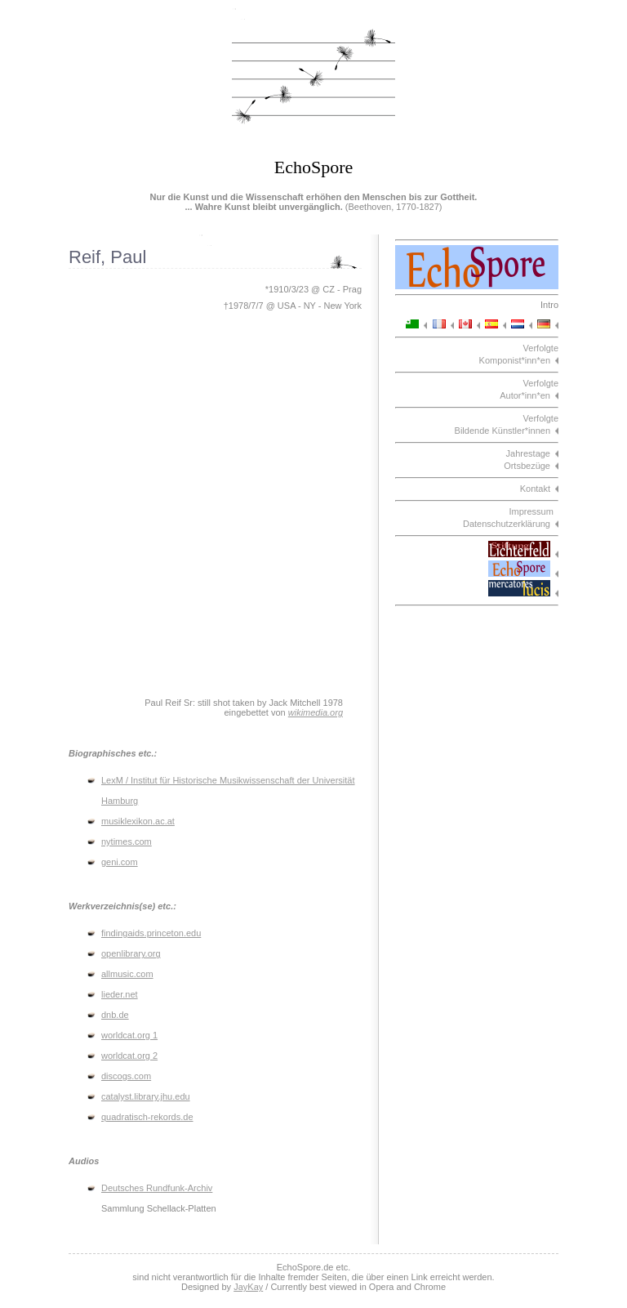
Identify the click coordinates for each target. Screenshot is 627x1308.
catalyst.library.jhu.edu (145, 1096)
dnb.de (115, 1015)
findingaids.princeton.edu (151, 933)
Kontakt (535, 488)
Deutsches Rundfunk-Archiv (156, 1188)
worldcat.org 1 (129, 1035)
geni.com (119, 862)
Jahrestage (528, 453)
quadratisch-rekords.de (147, 1117)
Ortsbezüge (527, 466)
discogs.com (126, 1076)
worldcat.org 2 (129, 1055)
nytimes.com (126, 841)
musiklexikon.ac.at (138, 821)
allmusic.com (127, 974)
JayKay (248, 1287)
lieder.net (119, 994)
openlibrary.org (131, 953)
